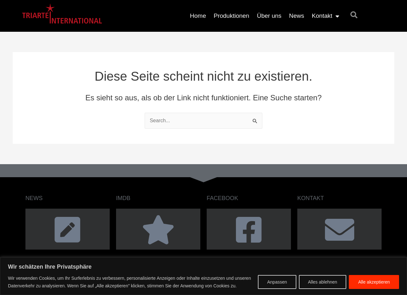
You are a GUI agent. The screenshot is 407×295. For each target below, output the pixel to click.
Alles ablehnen (322, 282)
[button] (354, 15)
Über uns (269, 15)
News (296, 15)
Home (198, 15)
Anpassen (277, 282)
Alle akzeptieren (374, 282)
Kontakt (325, 16)
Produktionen (231, 15)
